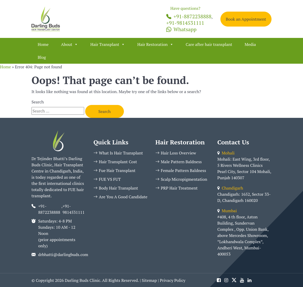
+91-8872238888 (188, 16)
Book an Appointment (246, 19)
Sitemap (149, 280)
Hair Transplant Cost (115, 162)
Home (43, 44)
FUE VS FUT (107, 179)
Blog (42, 57)
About (69, 44)
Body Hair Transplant (115, 188)
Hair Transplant (107, 44)
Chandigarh (230, 188)
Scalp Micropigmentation (181, 179)
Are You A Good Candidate (120, 197)
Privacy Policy (172, 280)
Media (250, 44)
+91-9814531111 (185, 22)
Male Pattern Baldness (178, 162)
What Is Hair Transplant (118, 153)
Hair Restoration (155, 44)
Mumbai (227, 211)
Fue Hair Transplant (114, 170)
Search (37, 102)
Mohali (226, 153)
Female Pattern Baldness (180, 170)
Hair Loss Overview (175, 153)
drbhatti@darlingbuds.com (63, 254)
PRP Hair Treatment (176, 188)
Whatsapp (181, 29)
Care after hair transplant (209, 44)
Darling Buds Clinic (82, 280)
